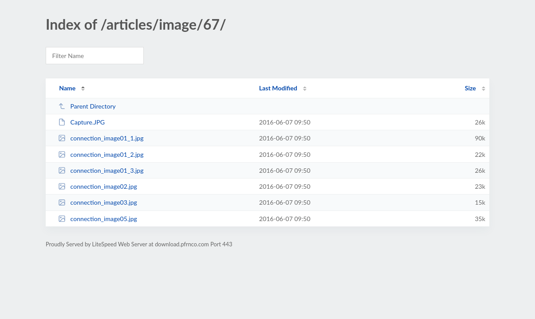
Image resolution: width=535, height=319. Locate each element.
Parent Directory (87, 106)
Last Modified (278, 88)
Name (67, 88)
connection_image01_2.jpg (100, 154)
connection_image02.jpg (97, 186)
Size (470, 88)
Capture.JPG (81, 122)
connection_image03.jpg (97, 202)
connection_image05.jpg (97, 218)
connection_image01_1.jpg (100, 138)
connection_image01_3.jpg (100, 170)
